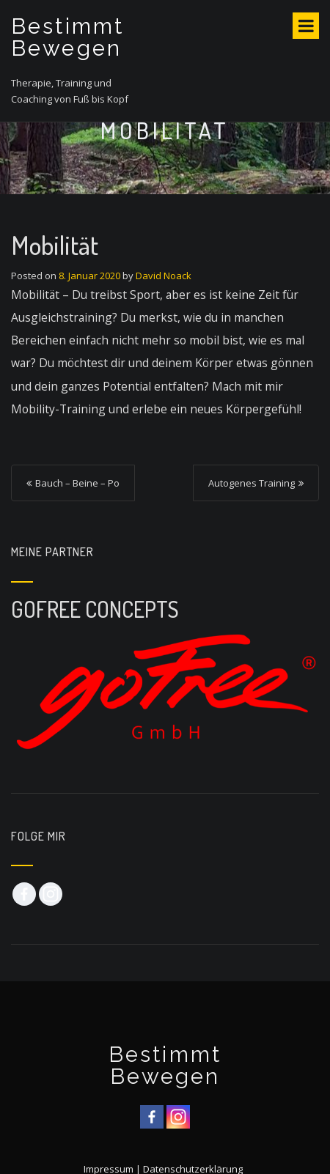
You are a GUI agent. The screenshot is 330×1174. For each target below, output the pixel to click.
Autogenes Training (251, 483)
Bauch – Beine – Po (77, 483)
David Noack (163, 275)
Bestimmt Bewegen (67, 37)
